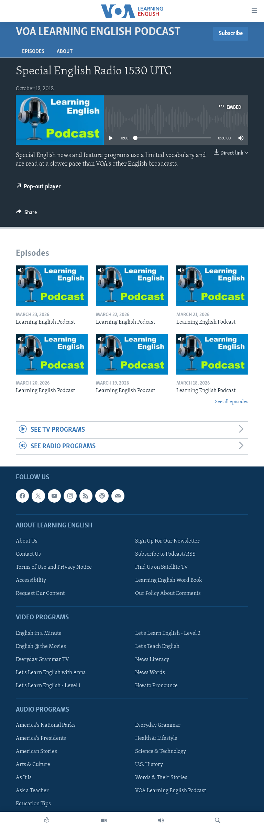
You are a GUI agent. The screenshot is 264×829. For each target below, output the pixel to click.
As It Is (24, 777)
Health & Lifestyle (156, 738)
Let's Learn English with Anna (51, 672)
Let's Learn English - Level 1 (48, 686)
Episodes (33, 51)
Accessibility (31, 580)
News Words (150, 672)
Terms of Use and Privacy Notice (54, 567)
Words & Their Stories (161, 777)
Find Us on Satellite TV (161, 567)
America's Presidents (41, 738)
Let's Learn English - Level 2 (167, 633)
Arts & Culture (33, 764)
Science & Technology (160, 751)
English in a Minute (39, 633)
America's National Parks (46, 725)
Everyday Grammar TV (42, 659)
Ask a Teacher (32, 791)
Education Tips (33, 804)
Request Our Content (40, 593)
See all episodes (231, 402)
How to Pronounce (156, 686)
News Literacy (152, 659)
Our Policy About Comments (168, 593)
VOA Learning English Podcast (170, 791)
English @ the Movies (41, 646)
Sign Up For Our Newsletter (167, 541)
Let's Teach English (157, 646)
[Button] (26, 214)
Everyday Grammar (157, 725)
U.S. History (149, 764)
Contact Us (28, 554)
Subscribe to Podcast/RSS (165, 554)
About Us (26, 541)
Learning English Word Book (168, 580)
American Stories (36, 751)
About (65, 51)
